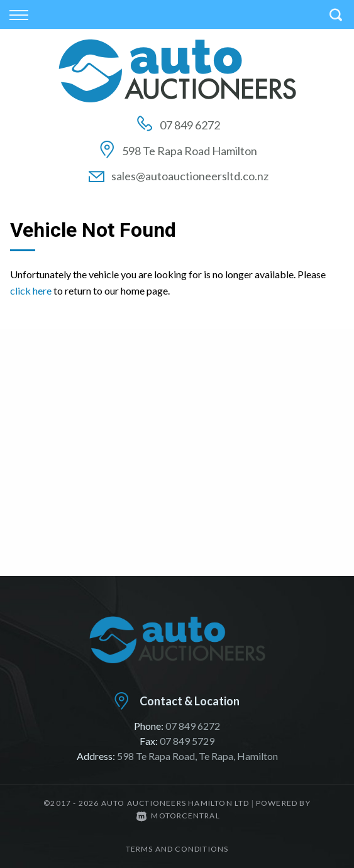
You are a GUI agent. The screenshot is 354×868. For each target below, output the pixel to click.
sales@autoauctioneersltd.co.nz (189, 176)
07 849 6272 (190, 125)
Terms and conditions (177, 849)
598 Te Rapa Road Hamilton (189, 151)
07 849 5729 (187, 741)
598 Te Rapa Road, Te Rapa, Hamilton (197, 756)
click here (31, 290)
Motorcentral (178, 815)
